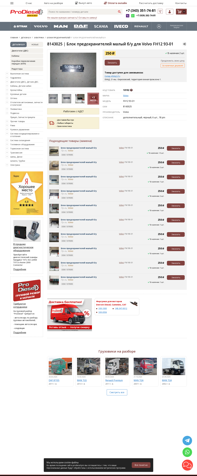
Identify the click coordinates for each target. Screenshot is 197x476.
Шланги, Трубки (17, 161)
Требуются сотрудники (20, 305)
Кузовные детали (18, 94)
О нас (29, 3)
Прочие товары (17, 121)
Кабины (15, 56)
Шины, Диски (16, 156)
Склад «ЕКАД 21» (112, 76)
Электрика (15, 165)
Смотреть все (117, 392)
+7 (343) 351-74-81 (141, 10)
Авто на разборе (53, 3)
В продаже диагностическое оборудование (23, 247)
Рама (12, 125)
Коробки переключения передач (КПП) (23, 62)
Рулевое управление (19, 129)
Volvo (126, 95)
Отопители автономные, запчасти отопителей (26, 103)
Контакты (181, 3)
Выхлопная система (19, 73)
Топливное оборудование (22, 144)
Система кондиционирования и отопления (24, 135)
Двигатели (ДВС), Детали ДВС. (24, 82)
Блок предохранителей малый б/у (79, 147)
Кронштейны (16, 90)
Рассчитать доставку (151, 3)
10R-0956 (102, 312)
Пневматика (16, 109)
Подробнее (19, 269)
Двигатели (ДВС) (20, 50)
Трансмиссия (16, 152)
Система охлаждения (20, 140)
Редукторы (17, 69)
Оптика (13, 98)
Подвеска (14, 113)
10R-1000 (102, 308)
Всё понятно (141, 465)
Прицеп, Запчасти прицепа (22, 117)
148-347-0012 (121, 308)
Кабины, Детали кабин (20, 86)
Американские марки (176, 26)
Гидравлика (15, 77)
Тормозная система (19, 148)
